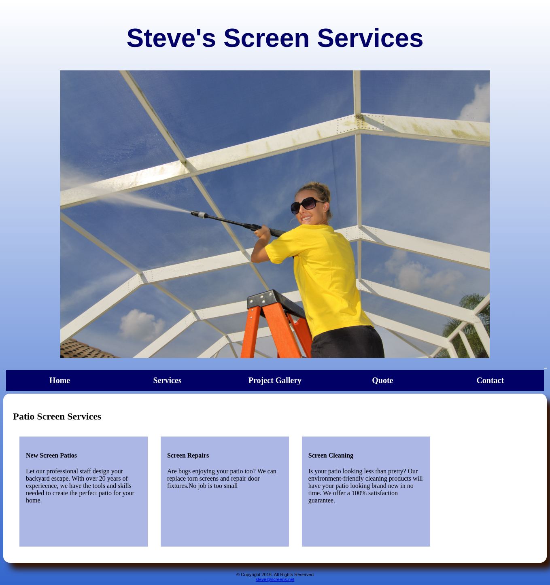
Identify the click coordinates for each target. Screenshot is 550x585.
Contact (490, 380)
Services (167, 380)
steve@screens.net (275, 579)
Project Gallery (275, 380)
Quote (382, 380)
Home (59, 380)
